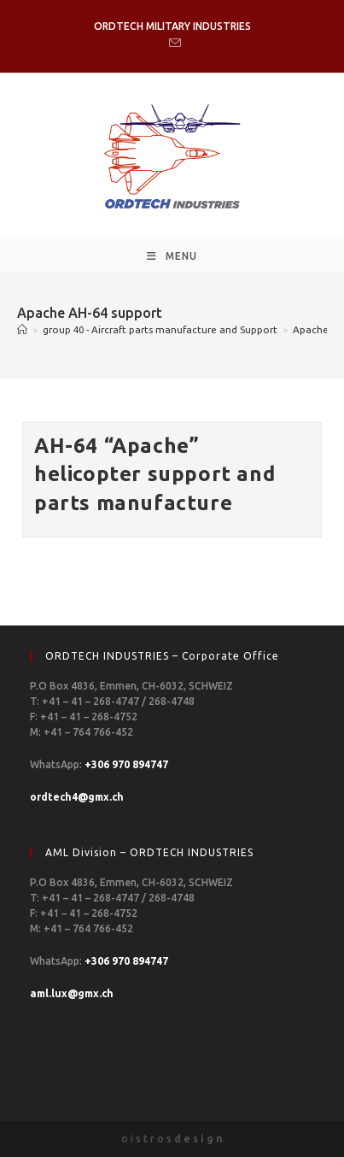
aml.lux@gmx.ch (72, 993)
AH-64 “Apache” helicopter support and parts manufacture (154, 474)
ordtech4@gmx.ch (77, 796)
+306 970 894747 (126, 764)
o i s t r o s (172, 1138)
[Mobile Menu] (172, 256)
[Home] (22, 329)
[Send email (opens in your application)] (172, 43)
